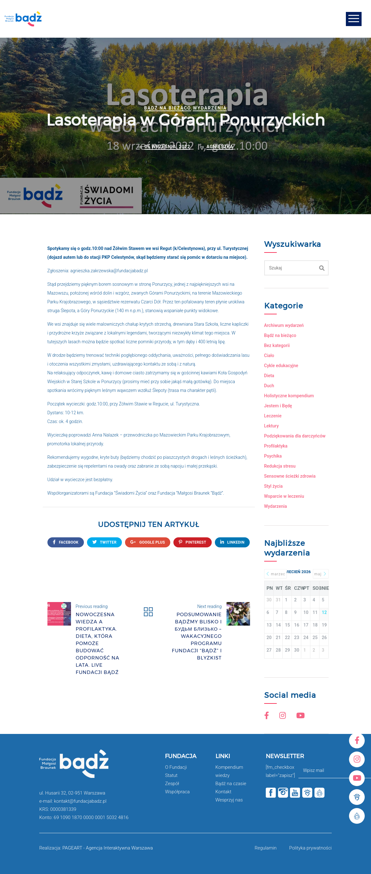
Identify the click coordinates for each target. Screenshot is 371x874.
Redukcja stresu (280, 466)
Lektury (271, 425)
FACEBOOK (66, 542)
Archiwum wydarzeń (284, 325)
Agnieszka (219, 146)
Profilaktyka (276, 445)
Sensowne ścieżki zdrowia (290, 476)
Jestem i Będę (278, 405)
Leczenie (273, 415)
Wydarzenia (210, 108)
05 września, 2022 (167, 146)
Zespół (172, 783)
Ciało (269, 355)
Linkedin (232, 542)
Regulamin (265, 848)
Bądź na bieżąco (167, 108)
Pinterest (192, 542)
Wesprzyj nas (229, 800)
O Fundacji (176, 767)
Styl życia (273, 486)
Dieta (269, 375)
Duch (269, 385)
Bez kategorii (277, 345)
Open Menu (354, 19)
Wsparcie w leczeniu (284, 496)
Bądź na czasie (231, 783)
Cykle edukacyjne (281, 365)
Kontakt (224, 792)
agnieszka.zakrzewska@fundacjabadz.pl (109, 270)
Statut (171, 775)
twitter (104, 542)
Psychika (273, 456)
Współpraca (177, 792)
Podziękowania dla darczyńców (295, 435)
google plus (147, 542)
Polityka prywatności (310, 848)
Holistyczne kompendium (289, 395)
